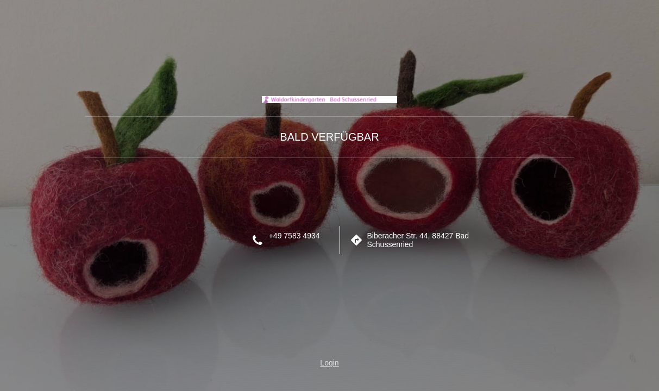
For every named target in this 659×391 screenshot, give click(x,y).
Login (329, 362)
